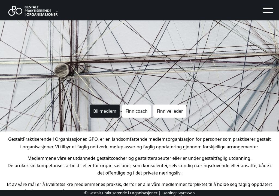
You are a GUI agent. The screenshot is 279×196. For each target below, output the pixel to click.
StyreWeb (186, 192)
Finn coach (136, 111)
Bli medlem (104, 111)
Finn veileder (170, 111)
